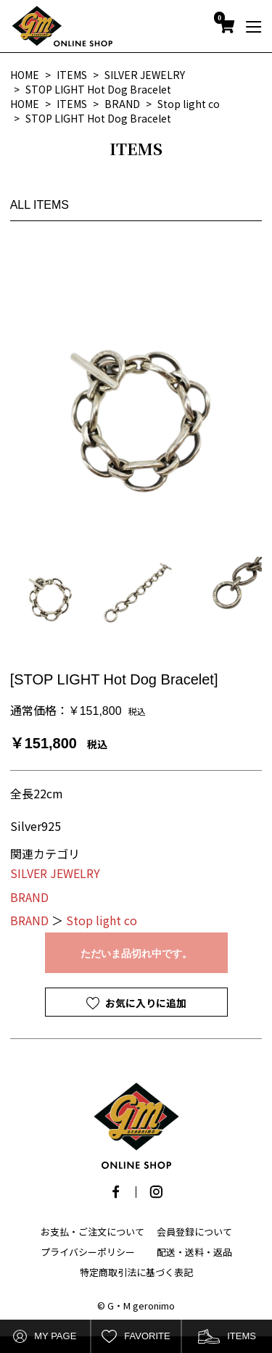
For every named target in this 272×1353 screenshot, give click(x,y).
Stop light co (101, 920)
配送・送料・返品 (194, 1252)
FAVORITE (136, 1337)
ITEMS (227, 1336)
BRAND (29, 897)
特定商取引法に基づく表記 (136, 1272)
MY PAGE (44, 1337)
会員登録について (194, 1231)
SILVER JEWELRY (55, 873)
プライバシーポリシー (88, 1252)
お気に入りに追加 (144, 1003)
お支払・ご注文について (92, 1231)
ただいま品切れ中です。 (136, 953)
